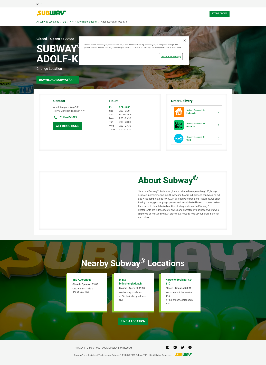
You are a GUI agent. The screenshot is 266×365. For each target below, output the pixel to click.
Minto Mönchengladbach (130, 281)
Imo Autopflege (81, 279)
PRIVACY (79, 348)
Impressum (125, 348)
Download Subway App (58, 79)
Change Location (49, 69)
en (37, 4)
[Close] (184, 40)
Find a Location (133, 321)
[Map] (84, 200)
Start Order (219, 13)
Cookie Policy (110, 348)
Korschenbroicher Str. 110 (179, 281)
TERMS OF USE (92, 348)
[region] (134, 50)
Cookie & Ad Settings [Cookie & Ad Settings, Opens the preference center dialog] (171, 56)
